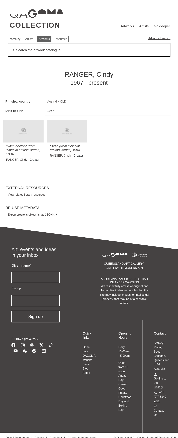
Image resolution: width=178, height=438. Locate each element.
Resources (60, 38)
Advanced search (159, 38)
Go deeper (162, 26)
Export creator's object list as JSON (30, 214)
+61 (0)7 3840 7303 (160, 397)
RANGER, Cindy (16, 159)
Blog (85, 368)
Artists (144, 26)
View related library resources (26, 194)
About (86, 372)
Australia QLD (56, 101)
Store (86, 364)
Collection (35, 25)
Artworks (127, 26)
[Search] (89, 50)
